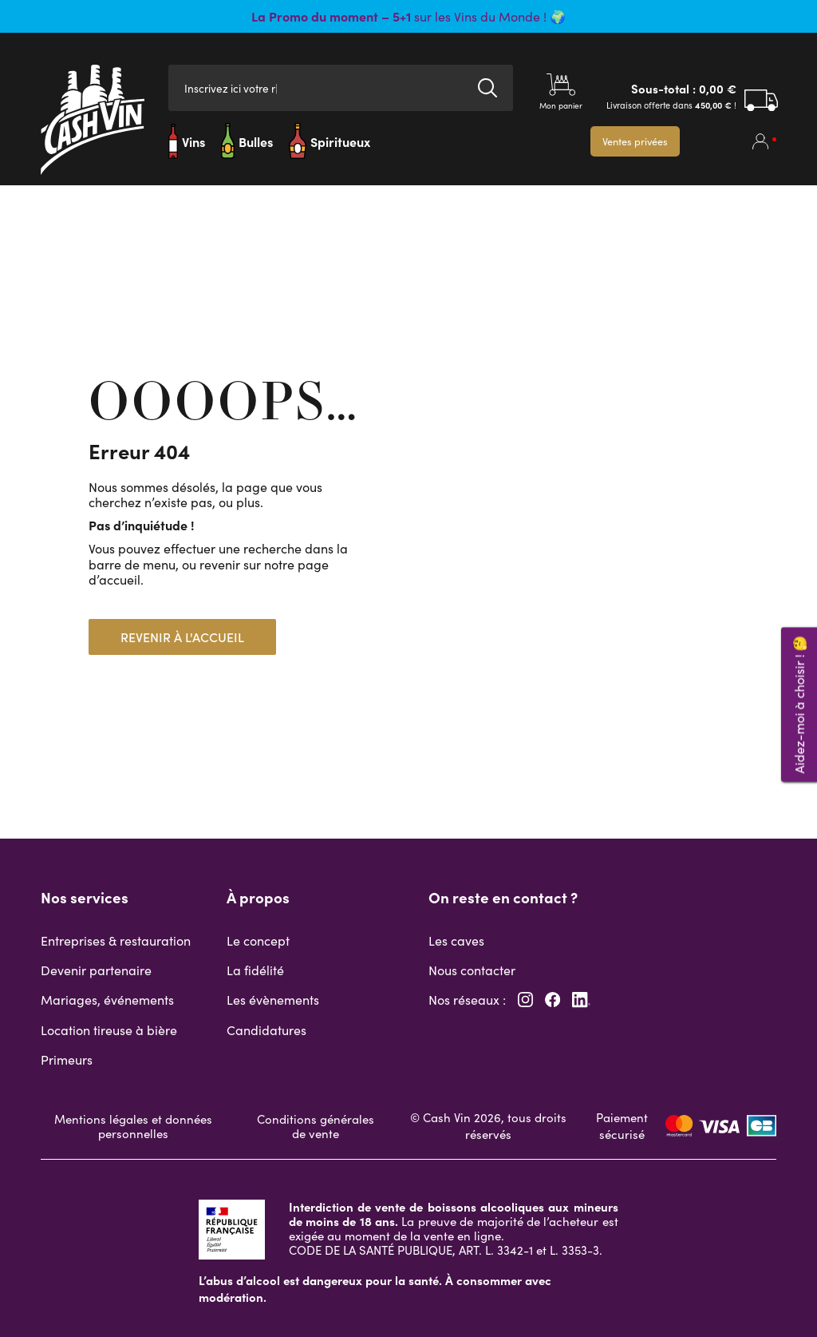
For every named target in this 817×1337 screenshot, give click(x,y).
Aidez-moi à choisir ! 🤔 (799, 705)
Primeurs (67, 1059)
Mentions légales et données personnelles (133, 1126)
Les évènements (273, 999)
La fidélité (255, 970)
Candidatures (266, 1030)
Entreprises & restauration (116, 940)
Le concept (258, 940)
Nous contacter (471, 970)
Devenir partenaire (96, 970)
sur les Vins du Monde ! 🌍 (408, 16)
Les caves (456, 940)
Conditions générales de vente (315, 1126)
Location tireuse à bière (109, 1030)
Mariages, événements (107, 999)
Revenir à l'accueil (182, 637)
